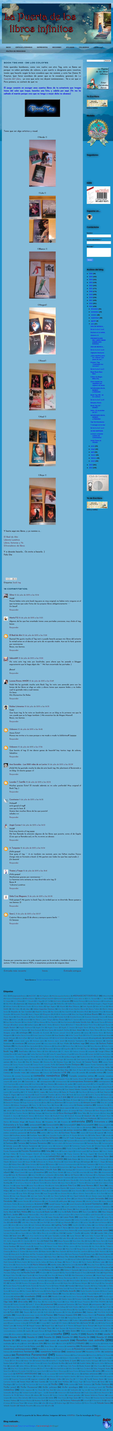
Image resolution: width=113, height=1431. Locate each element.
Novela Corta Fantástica (75, 1296)
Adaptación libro (34, 1004)
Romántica (86, 1346)
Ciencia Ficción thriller (101, 1067)
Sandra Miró (22, 1363)
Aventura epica (38, 1041)
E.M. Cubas (16, 1108)
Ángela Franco (53, 1027)
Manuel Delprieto (99, 1243)
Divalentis (7, 1105)
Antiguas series (9, 1033)
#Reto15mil (107, 996)
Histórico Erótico (36, 1167)
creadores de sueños (65, 1084)
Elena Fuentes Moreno (20, 1113)
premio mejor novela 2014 (34, 1315)
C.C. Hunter (65, 1051)
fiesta (57, 1151)
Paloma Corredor (19, 1304)
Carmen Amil (92, 1054)
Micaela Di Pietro (81, 1273)
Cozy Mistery (49, 1084)
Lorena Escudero (20, 1230)
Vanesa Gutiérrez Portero (94, 1395)
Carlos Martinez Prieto (38, 1054)
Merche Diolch (29, 1273)
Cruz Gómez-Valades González (76, 1089)
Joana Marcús (60, 1188)
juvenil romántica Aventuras (75, 1207)
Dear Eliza (96, 1097)
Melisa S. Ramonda (71, 1270)
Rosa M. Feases (105, 1355)
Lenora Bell (54, 1222)
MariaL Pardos (99, 1257)
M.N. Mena (37, 1241)
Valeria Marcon (24, 1395)
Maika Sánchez (32, 1243)
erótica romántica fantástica (99, 1130)
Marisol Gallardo (76, 1259)
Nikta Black (51, 1288)
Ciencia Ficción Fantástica (94, 1065)
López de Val (100, 1228)
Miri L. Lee (79, 1278)
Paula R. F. (85, 1307)
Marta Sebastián (40, 1265)
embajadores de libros (11, 1118)
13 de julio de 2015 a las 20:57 (28, 914)
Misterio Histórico (37, 1281)
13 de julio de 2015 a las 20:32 (40, 896)
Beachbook (58, 1046)
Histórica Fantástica (87, 1164)
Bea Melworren (46, 1046)
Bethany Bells (38, 1049)
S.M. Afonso (16, 1361)
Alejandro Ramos (41, 1012)
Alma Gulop (106, 1014)
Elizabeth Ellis (89, 1116)
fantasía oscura (12, 1146)
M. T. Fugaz (107, 1238)
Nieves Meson (39, 1288)
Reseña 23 (67, 1337)
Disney (52, 1102)
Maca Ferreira (63, 1241)
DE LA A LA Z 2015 (36, 1097)
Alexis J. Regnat (34, 1014)
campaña (91, 1051)
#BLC (5, 996)
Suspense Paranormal (20, 1379)
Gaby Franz (41, 1156)
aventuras (19, 1043)
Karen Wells (46, 1209)
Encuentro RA (51, 1122)
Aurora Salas (72, 1038)
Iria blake (60, 1175)
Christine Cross (62, 1062)
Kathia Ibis (107, 1209)
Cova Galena (36, 1084)
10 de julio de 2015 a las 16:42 (30, 729)
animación (7, 1030)
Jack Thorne (40, 1183)
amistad (26, 1019)
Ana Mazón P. (29, 1022)
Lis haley (88, 1225)
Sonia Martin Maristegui (57, 1371)
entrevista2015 (36, 1125)
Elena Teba (82, 1113)
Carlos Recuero (79, 1054)
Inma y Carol (71, 1172)
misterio (7, 1281)
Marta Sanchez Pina (23, 1265)
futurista (101, 1154)
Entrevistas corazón (29, 1127)
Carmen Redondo (55, 1057)
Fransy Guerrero (73, 1154)
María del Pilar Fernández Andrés (37, 1254)
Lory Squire (22, 1233)
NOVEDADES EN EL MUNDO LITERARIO (98, 390)
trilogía (16, 1393)
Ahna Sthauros (73, 1006)
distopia (60, 1103)
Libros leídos (23, 1225)
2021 (91, 288)
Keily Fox (61, 1212)
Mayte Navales (80, 1267)
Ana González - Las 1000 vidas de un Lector (28, 764)
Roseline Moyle (25, 1358)
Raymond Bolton (75, 1328)
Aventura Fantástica (76, 1041)
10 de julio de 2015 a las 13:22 (31, 658)
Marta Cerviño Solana (38, 1262)
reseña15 (53, 1341)
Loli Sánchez (87, 1228)
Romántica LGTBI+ (93, 1352)
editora (9, 1110)
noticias (16, 1296)
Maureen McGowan (38, 1267)
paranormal (48, 1304)
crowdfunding (57, 1089)
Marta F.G (13, 618)
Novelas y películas (42, 1299)
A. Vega (39, 1001)
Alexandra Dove (97, 1012)
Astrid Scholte (60, 1038)
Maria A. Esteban (19, 1251)
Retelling (18, 1343)
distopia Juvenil (89, 1103)
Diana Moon (96, 1100)
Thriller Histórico (102, 1384)
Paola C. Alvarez (34, 1304)
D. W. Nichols (28, 1092)
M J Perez (96, 1238)
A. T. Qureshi (29, 1001)
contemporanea (46, 1082)
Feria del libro (18, 1149)
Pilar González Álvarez (64, 1310)
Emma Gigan (52, 1118)
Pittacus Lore (102, 1310)
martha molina (56, 1265)
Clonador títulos (20, 1073)
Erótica (100, 1127)
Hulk (98, 1167)
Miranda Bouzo (16, 1278)
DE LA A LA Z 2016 (58, 1097)
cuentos (6, 1092)
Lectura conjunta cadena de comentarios (97, 435)
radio (96, 1323)
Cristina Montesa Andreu (55, 1087)
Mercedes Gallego (103, 1270)
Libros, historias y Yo (13, 543)
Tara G (51, 1382)
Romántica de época (45, 1349)
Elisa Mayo (107, 1113)
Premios (49, 1315)
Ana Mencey (40, 1022)
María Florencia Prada (75, 1254)
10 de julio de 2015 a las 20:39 (60, 764)
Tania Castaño (39, 1382)
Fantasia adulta (57, 1143)
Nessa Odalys (98, 1286)
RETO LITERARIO (77, 1344)
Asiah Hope (34, 1038)
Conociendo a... (30, 1082)
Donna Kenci (46, 1105)
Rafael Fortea (106, 1323)
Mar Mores (96, 1246)
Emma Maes (75, 1118)
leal (54, 1220)
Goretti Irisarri (17, 1162)
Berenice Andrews (24, 1049)
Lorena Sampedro (84, 1230)
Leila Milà (13, 1222)
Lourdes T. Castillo (17, 782)
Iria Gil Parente (73, 1175)
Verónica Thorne (54, 1400)
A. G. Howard (92, 998)
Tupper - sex (41, 1393)
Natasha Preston (45, 1286)
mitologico (51, 1281)
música (41, 1283)
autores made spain (21, 1041)
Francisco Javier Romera (53, 1154)
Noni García (53, 1294)
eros (81, 1127)
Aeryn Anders (39, 1006)
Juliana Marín (106, 1201)
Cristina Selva (11, 1089)
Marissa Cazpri (91, 1259)
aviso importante (50, 1043)
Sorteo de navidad (48, 1374)
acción (67, 1001)
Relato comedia (86, 1331)
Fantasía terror (46, 1146)
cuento (94, 1089)
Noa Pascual (102, 1288)
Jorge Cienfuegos (10, 1193)
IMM (96, 1170)
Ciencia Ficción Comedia (21, 1064)
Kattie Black (8, 1212)
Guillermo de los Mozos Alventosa (48, 1162)
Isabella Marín (33, 1180)
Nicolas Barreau (11, 1288)
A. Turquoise (14, 848)
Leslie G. (77, 1222)
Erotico (33, 1133)
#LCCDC (32, 996)
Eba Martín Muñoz (41, 1108)
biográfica (67, 1049)
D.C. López (40, 1092)
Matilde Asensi (23, 1267)
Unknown (13, 729)
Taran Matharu (63, 1382)
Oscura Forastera (83, 1302)
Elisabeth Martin (43, 1116)
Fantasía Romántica (38, 1143)
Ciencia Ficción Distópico (69, 1065)
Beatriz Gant (82, 1046)
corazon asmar (23, 1084)
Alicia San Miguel (78, 1014)
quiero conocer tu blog (18, 1323)
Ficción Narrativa (105, 1148)
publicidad (86, 1320)
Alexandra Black (82, 1012)
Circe (23, 1070)
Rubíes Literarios (16, 707)
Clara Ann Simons (50, 1070)
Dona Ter (35, 1105)
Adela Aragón (49, 1004)
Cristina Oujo (72, 1087)
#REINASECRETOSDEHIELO (85, 996)
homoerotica (64, 1167)
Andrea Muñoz (47, 1025)
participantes (97, 1304)
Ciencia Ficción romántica (55, 1067)
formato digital (67, 1151)
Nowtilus (55, 1299)
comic (35, 1079)
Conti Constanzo (10, 1084)
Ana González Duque (89, 1019)
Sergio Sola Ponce (69, 1366)
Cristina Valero (25, 1089)
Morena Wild (14, 1283)
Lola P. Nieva (62, 1228)
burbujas (55, 1051)
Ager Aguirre (51, 1006)
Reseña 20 (15, 1337)
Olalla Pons (94, 1299)
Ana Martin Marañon (13, 1022)
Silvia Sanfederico (59, 1368)
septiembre (95, 318)
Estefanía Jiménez (19, 1135)
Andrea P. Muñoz (74, 1025)
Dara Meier (62, 1095)
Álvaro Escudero (22, 1017)
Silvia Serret (73, 1368)
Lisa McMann (100, 1225)
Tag (88, 1379)
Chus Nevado (77, 1062)
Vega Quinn (73, 1398)
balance (92, 1043)
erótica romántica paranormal (15, 1133)
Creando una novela (83, 1084)
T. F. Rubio (80, 1379)
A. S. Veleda (18, 1001)
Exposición (70, 1141)
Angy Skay (95, 1027)
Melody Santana (88, 1270)
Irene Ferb (35, 1175)
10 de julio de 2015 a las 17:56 (30, 747)
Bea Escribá (19, 1046)
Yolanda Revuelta (26, 1406)
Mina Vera (51, 1275)
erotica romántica (74, 1130)
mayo (93, 449)
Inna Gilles (94, 1172)
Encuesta (64, 1122)
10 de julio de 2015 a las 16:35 (37, 707)
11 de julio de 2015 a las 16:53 (33, 825)
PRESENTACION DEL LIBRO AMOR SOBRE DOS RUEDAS (98, 341)
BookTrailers (23, 1051)
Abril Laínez (57, 1001)
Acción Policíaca (79, 1001)
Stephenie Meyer (25, 1376)
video (44, 1403)
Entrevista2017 (69, 1125)
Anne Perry (107, 1030)
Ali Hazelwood (64, 1014)
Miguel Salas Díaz (12, 1275)
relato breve (70, 1331)
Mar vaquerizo (28, 1249)
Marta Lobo (100, 1262)
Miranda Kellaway (31, 1278)
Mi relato (43, 1273)
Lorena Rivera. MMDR (19, 681)
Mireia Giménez (47, 1278)
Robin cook (35, 1346)
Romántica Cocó (105, 1346)
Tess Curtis (19, 1384)
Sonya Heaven (86, 1371)
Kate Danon (67, 1209)
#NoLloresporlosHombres (61, 996)
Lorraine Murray (9, 1233)
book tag (17, 583)
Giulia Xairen (72, 1159)
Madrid (89, 1241)
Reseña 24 (84, 1337)
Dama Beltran (54, 1092)
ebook (54, 1108)
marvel (81, 1265)
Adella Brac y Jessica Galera (78, 1004)
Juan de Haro (66, 1199)
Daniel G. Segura (10, 1095)
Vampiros (46, 1395)
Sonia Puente (73, 1371)
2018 (91, 297)
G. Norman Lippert (27, 1156)
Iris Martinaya (88, 1175)
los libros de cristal (46, 1233)
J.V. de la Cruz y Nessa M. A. (23, 1183)
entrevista (78, 1121)
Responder (13, 610)
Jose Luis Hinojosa (19, 1196)
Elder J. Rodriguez (85, 1110)
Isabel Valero (8, 1180)
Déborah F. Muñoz (11, 1100)
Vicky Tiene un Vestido (96, 441)
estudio (108, 1135)
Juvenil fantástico (94, 1204)
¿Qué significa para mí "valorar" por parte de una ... (98, 357)
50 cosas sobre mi (78, 998)
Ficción (36, 1148)
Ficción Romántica (30, 1151)
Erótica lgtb (19, 1130)
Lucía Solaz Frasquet (93, 1236)
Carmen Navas (30, 1057)
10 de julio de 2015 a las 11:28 (35, 635)
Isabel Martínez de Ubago (83, 1177)
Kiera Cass (87, 1212)
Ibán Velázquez (15, 1170)
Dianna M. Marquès (13, 1102)
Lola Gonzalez (48, 1228)
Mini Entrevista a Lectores (82, 1275)
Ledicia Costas (80, 1220)
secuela (13, 1366)
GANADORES (54, 1157)
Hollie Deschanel (51, 1167)
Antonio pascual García (62, 1033)
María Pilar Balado (67, 1257)
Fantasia (9, 1143)
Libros (13, 1225)
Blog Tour (86, 1049)
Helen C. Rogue (99, 1162)
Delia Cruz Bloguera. (18, 896)
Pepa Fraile (107, 1307)
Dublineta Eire (102, 1105)
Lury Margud (18, 1238)
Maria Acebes (33, 1251)
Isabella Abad (21, 1180)
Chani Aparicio (82, 1059)
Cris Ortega (97, 1084)
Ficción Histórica (87, 1149)
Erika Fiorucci (72, 1127)
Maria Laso (90, 1254)
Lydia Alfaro (66, 1238)
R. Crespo (42, 1323)
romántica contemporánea (17, 1349)
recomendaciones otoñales (13, 1331)
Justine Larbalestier (27, 1204)
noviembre (95, 312)
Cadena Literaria (79, 1051)
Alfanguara (46, 1014)
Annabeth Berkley (62, 1030)
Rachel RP (87, 1323)
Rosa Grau (93, 1355)
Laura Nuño (68, 1217)
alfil (54, 1014)
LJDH (26, 1228)
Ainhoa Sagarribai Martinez (43, 1009)
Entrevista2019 (104, 1125)
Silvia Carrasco (31, 1368)
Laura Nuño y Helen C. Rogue (90, 1217)
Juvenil (40, 1204)
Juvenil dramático (75, 1204)
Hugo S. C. (90, 1167)
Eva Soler (23, 1141)
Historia (42, 1164)
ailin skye (26, 1009)
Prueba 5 (76, 1320)
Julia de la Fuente (92, 1201)
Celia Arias (48, 1059)
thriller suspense (26, 1390)
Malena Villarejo (64, 1243)
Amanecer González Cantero (95, 1017)
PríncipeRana (72, 1318)
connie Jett (17, 1082)
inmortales (83, 1172)
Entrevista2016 (52, 1125)
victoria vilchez (32, 1403)
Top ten (84, 1390)
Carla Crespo (22, 1054)
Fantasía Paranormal (29, 1146)
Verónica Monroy (26, 1400)
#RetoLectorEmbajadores (13, 998)
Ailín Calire (16, 1009)
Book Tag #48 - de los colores (97, 396)
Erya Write (54, 1133)
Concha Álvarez (78, 1079)
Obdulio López (66, 1299)
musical (49, 1283)
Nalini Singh (95, 1283)
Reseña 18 (92, 1334)
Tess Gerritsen (31, 1384)
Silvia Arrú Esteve (17, 1368)
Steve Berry (40, 1376)
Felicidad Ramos (100, 1146)
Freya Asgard (88, 1154)
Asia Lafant (23, 1038)
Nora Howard (89, 1294)
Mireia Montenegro (66, 1278)
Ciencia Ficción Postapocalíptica (29, 1067)
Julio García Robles (10, 1204)
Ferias (29, 1149)
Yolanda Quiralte (10, 1406)
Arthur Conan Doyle (76, 1035)
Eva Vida (33, 1141)
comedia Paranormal (22, 1076)
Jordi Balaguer (90, 1191)
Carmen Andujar (105, 1054)
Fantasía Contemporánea (75, 1143)
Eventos (60, 1141)
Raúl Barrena (61, 1328)
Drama (56, 1105)
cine (6, 1070)
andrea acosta (18, 1025)
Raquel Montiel (31, 1328)
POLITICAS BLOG (104, 1312)
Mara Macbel (44, 1249)
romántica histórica (50, 1352)
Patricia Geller (31, 1307)
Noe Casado (26, 1291)
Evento (51, 1141)
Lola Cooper (35, 1228)
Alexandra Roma (19, 1014)
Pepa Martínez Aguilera (27, 1310)
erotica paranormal (35, 1130)
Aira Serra (62, 1009)
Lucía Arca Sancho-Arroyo (34, 1236)
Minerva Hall (63, 1275)
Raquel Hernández (104, 1326)
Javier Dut (9, 1185)
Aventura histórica (95, 1041)
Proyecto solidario (22, 1320)
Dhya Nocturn (57, 1100)
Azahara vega (79, 1043)
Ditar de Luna (106, 1102)
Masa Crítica (10, 1267)
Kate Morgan (81, 1209)
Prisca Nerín (84, 1318)
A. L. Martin (104, 998)
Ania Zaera (106, 1027)
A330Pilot (71, 1415)
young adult (40, 1406)
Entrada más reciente (15, 971)
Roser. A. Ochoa (39, 1358)
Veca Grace (62, 1398)
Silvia (11, 595)
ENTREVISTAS (42, 47)
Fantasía (21, 1143)
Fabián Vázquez (96, 1141)
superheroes (51, 1376)
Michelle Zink (95, 1273)
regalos (28, 1331)
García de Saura (71, 1156)
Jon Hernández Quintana (58, 1191)
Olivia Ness (37, 1302)
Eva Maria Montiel (92, 1138)
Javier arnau (91, 1183)
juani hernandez (97, 1199)
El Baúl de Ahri (11, 537)
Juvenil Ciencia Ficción (57, 1204)
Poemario (58, 1312)
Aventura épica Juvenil (56, 1041)
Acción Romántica (94, 1001)
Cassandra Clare (10, 1059)
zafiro (49, 1406)
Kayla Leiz (49, 1212)
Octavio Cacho (80, 1299)
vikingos (51, 1403)
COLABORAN (84, 47)
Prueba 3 (55, 1320)
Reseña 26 (9, 1340)
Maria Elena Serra (58, 1254)
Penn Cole (95, 1307)
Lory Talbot (32, 1233)
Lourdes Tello (89, 1233)
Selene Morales (38, 1366)
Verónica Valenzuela (71, 1401)
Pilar (40, 1310)
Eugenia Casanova (10, 1138)
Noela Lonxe (39, 1291)
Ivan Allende (58, 1180)
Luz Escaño (32, 1238)
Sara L (12, 914)
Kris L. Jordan (12, 1215)
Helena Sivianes (30, 1164)
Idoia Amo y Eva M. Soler (46, 1170)
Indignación (107, 1170)
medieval (107, 1267)
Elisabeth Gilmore (27, 1116)
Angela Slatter (83, 1027)
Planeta (26, 1312)
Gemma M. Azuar (29, 1159)
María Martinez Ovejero (34, 1257)
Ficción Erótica (72, 1148)
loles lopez (75, 1228)
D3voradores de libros (14, 546)
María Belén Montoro (98, 1251)
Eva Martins (106, 1138)
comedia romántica (47, 1075)
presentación (44, 1318)
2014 (91, 465)
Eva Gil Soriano (52, 1138)
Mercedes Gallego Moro (12, 1273)
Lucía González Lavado (57, 1236)
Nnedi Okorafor (75, 1288)
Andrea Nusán (60, 1025)
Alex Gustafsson (68, 1012)
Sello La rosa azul (53, 1366)
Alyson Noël (35, 1017)
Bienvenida (49, 1049)
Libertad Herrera (101, 1222)
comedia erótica (96, 1073)
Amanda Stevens (76, 1017)
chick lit (103, 1059)
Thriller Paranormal (28, 1387)
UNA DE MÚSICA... (97, 326)
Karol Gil (56, 1209)
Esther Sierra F (96, 1135)
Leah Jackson (45, 1220)
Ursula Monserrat (103, 1393)
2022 (91, 285)
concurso (107, 1079)
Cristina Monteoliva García (33, 1087)
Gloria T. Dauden (100, 1159)
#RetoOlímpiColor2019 (46, 998)
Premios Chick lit (88, 1315)
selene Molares (24, 1366)
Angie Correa (15, 825)
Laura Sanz (17, 1220)
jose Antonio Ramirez (83, 1193)
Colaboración (34, 1073)
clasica (101, 1070)
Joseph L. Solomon (24, 1198)
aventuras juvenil (34, 1043)
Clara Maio (64, 1070)
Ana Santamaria (67, 1022)
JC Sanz (100, 1186)
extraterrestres (82, 1141)
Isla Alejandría (46, 1180)
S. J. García (105, 1358)
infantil (7, 1172)
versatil (86, 1400)
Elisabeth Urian (58, 1116)
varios (50, 1398)
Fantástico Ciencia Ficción (81, 1146)
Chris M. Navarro (32, 1062)
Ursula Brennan (75, 1393)
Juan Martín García (81, 1198)
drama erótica (68, 1105)
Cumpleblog (16, 1092)
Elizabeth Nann (105, 1116)
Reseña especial (27, 1341)
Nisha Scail (63, 1288)
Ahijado (62, 1006)
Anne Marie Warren (93, 1030)
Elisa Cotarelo (95, 1113)
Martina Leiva (70, 1265)
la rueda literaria (94, 1214)
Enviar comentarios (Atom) (48, 980)
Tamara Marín (25, 1382)
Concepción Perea (63, 1079)
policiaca (78, 1312)
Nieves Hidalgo (25, 1288)
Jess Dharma (17, 1188)
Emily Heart (40, 1118)
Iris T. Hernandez (20, 1177)
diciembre (94, 309)
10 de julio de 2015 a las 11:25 (31, 618)
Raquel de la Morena (65, 1326)
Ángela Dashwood (26, 1027)
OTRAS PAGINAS (99, 1302)
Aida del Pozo (100, 1006)
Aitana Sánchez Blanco (77, 1009)
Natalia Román (30, 1286)
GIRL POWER (57, 1159)
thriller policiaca (49, 1387)
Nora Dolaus (76, 1294)
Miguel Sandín (27, 1275)
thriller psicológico (70, 1387)
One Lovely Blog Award (53, 1302)
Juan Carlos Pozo (52, 1198)
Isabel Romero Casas (103, 1177)
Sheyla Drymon (84, 1366)
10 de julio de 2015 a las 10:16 (27, 595)
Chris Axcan (17, 1062)
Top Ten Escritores (97, 422)
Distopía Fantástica (73, 1102)
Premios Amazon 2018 (67, 1315)
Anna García (48, 1030)
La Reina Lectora (79, 1214)
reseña (57, 1334)
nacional (58, 1283)
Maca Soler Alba (78, 1241)
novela (45, 1296)
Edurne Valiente (34, 1111)
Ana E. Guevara (73, 1019)
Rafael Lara (8, 1326)
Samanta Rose (40, 1361)
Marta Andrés (22, 1262)
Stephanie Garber (10, 1376)
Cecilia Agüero (24, 1059)
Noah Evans (15, 1291)
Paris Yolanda (83, 1304)
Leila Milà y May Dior (29, 1222)
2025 (91, 276)
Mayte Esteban (64, 1267)
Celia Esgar (59, 1059)
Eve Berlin (42, 1141)
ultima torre (62, 1393)
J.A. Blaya (104, 1180)
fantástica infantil (62, 1146)
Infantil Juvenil (19, 1172)
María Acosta (46, 1251)
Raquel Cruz (49, 1326)
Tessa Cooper (43, 1384)
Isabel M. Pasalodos (63, 1177)
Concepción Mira (47, 1079)
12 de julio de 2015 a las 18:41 (35, 871)
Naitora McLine (81, 1283)
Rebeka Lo (106, 1328)
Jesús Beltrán (32, 1188)
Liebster (47, 1225)
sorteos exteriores (90, 1374)
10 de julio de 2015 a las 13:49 (41, 681)
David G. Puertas (94, 1095)
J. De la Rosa (83, 1180)
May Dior (51, 1267)
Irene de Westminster (19, 1175)
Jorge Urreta (35, 1193)
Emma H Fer (63, 1118)
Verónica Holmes (10, 1401)
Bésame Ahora (96, 403)
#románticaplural (62, 998)
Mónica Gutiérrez (89, 1281)
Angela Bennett (10, 1027)
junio (93, 446)
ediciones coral (93, 1108)
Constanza (14, 800)
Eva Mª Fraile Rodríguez (72, 1138)
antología (23, 1033)
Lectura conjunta (64, 1220)
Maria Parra (51, 1257)
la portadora (65, 1214)
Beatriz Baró (70, 1046)
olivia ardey (23, 1302)
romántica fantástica (23, 1352)
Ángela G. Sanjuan (68, 1027)
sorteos (77, 1374)
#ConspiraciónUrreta (18, 996)
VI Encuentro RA (98, 1400)
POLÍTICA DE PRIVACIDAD (16, 51)
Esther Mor (84, 1135)
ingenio (30, 1172)
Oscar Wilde (69, 1302)
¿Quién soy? (98, 47)
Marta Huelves (87, 1262)
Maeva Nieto (100, 1241)
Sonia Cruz (7, 1371)
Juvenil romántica (54, 1207)
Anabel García (99, 1022)
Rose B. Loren (9, 1358)
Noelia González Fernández (90, 1291)
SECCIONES (56, 47)
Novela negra (93, 1296)
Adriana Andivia (11, 1006)
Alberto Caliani (93, 1009)
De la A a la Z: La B (97, 400)
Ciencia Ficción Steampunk (80, 1067)
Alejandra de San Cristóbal (21, 1012)
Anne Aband (77, 1030)
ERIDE (61, 1127)
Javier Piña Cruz (70, 1186)
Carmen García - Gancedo (13, 1057)
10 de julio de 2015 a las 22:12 (38, 782)
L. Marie (41, 1214)
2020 (91, 291)
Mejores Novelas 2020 (33, 1270)
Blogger (97, 1415)
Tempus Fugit (78, 1382)
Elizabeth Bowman (74, 1116)
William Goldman (75, 1403)
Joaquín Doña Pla (96, 1188)
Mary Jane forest (93, 1265)
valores (36, 1395)
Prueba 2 (45, 1320)
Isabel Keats (48, 1178)
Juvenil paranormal (34, 1207)
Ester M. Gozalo (71, 1135)
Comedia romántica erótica (81, 1076)
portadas (7, 1315)
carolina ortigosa (70, 1057)
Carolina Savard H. (86, 1057)
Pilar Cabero (48, 1310)
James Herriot (65, 1183)
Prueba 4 (65, 1320)
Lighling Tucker (61, 1225)
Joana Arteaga (46, 1188)
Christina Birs (48, 1062)
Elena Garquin (36, 1113)
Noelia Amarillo (69, 1291)
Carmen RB (42, 1057)
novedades (29, 1296)
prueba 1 (36, 1320)
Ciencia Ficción (91, 1062)
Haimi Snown (68, 1162)
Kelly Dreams (72, 1212)
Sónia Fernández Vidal (22, 1371)
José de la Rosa (99, 1193)
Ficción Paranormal (11, 1151)
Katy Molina (22, 1212)
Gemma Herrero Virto (11, 1159)
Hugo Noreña (77, 1167)
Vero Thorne (85, 1398)
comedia (82, 1073)
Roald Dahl (23, 1346)
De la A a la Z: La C (97, 369)
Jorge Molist (23, 1193)
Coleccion (46, 1072)
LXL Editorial (55, 1238)
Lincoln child (77, 1225)
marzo (93, 455)
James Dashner (52, 1183)
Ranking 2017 (21, 1326)
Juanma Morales (23, 1201)
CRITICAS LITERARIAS (23, 47)
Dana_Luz (93, 1092)
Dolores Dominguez (20, 1105)
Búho (47, 1051)
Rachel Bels (75, 1323)
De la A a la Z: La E (97, 329)
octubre (94, 315)
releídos (47, 1334)
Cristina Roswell (107, 1087)
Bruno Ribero (37, 1051)
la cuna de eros (52, 1214)
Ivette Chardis (71, 1180)
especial (100, 1133)
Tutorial (51, 1393)
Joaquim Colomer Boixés (78, 1188)
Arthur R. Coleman (92, 1035)
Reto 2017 (51, 1344)
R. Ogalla (52, 1323)
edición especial (80, 1108)
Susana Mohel (99, 1376)
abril (92, 452)
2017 (91, 300)
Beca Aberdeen (95, 1046)
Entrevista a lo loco (14, 1125)
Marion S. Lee (63, 1259)
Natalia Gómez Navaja (14, 1286)
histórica (51, 1164)
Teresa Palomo (91, 1382)
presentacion (29, 1318)
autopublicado (96, 1038)
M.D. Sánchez (25, 1241)
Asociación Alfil (46, 1038)
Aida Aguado (88, 1006)
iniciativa (40, 1172)
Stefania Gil (106, 1374)
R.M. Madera (63, 1323)
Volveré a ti (95, 335)
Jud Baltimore (37, 1201)
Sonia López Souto (39, 1371)
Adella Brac (61, 1004)
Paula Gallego (61, 1307)
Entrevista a (100, 1122)
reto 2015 (27, 1344)
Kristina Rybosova (29, 1214)
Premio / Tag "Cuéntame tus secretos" (97, 364)
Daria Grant (80, 1095)
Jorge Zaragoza (49, 1193)
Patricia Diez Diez (16, 1307)
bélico (13, 1049)
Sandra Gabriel (9, 1363)
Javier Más (44, 1185)
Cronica (45, 1089)
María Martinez (104, 1254)
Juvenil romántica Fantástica (99, 1207)
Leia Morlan (92, 1220)
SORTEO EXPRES (64, 1374)
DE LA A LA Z (20, 1097)
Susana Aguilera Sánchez (67, 1376)
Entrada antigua (72, 971)
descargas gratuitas (31, 1100)
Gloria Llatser (86, 1159)
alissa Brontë (92, 1014)
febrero (93, 458)
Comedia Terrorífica (23, 1079)
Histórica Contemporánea (67, 1164)
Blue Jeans (106, 1049)
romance (61, 1346)
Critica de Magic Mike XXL (96, 378)
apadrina (77, 1033)
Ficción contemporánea (52, 1149)
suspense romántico (38, 1379)
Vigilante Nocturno (97, 353)
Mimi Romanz (40, 1275)
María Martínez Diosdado (13, 1257)
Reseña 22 (49, 1337)
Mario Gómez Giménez (47, 1259)
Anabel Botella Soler (83, 1022)
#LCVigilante (44, 996)
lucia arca (17, 1236)
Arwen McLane (9, 1038)
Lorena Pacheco (50, 1230)
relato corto (99, 1331)
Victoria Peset (18, 1403)
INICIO (8, 47)
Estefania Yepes (36, 1135)
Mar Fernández (83, 1246)
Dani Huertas (105, 1092)
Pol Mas (68, 1312)
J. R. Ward (94, 1180)
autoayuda (84, 1038)
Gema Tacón (103, 1157)
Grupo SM (29, 1162)
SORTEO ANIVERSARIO (26, 1374)
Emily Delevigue (27, 1118)
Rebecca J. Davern (92, 1328)
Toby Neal (49, 1390)
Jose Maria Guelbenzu (59, 1196)
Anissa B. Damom (20, 1030)
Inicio (45, 971)
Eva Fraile (23, 1138)
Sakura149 (13, 658)
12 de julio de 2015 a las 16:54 (33, 848)
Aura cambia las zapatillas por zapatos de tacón (98, 383)
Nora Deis (65, 1294)
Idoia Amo (28, 1170)
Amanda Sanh (62, 1017)
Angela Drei (40, 1027)
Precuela (19, 1315)
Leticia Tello (87, 1222)
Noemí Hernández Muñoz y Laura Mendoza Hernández (25, 1294)
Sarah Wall (72, 1363)
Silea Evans (98, 1366)
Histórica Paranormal (19, 1167)
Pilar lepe (78, 1310)
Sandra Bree (106, 1361)
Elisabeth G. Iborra (11, 1116)
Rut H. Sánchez (82, 1358)
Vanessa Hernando (38, 1398)
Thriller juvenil (10, 1387)
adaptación (20, 1004)
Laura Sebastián (31, 1220)
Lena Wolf (43, 1222)
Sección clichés (99, 1363)
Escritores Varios (68, 1133)
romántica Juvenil (73, 1352)
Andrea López (32, 1025)
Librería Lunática (12, 540)
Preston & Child (58, 1318)
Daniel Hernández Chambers (45, 1095)
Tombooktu (74, 1390)
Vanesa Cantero (58, 1395)
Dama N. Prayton (68, 1092)
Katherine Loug (94, 1209)
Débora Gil (107, 1097)
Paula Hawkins (73, 1307)
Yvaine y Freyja (15, 871)
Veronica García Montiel (102, 1398)
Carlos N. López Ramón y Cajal (60, 1054)
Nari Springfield (107, 1283)
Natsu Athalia (59, 1286)
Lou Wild (59, 1233)
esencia (83, 1133)
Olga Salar (8, 1302)
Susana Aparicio (85, 1376)
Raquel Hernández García (13, 1328)
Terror (102, 1382)
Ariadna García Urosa (22, 1035)
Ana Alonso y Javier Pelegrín (42, 1019)
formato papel (81, 1151)
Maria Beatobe (60, 1251)
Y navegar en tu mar (98, 425)
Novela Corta (57, 1296)
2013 (91, 468)
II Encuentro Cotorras (83, 1170)
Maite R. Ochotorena (47, 1243)
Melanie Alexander (52, 1270)
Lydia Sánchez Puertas (82, 1238)
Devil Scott (45, 1100)
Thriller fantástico (84, 1384)
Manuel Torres (39, 1246)
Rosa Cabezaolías (79, 1355)
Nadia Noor (67, 1283)
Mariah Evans (84, 1257)
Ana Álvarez (60, 1020)
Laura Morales (53, 1217)
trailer (104, 1390)
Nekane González (84, 1286)
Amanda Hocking (48, 1017)
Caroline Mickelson (103, 1057)
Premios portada (15, 1318)
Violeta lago (61, 1403)
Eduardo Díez (20, 1110)
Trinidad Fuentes (28, 1393)
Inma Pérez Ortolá (55, 1172)
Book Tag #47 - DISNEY (96, 406)
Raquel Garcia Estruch (85, 1326)
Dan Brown (83, 1092)
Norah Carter (101, 1294)
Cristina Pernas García (89, 1087)
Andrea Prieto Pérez (90, 1025)
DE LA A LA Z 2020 (80, 1097)
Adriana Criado (25, 1006)
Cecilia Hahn (36, 1059)
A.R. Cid (47, 1001)
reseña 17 (75, 1334)
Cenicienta (70, 1059)
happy (78, 1162)
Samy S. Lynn (70, 1361)
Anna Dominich (36, 1030)
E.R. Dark (26, 1108)
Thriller (54, 1384)
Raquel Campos (35, 1326)
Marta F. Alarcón (72, 1262)
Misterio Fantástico (21, 1281)
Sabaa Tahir (28, 1361)
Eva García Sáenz (36, 1138)
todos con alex (61, 1390)
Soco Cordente (85, 1368)
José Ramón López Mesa (97, 1196)
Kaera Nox (33, 1209)
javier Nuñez (55, 1185)
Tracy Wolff (94, 1390)
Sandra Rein (47, 1363)
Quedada (99, 1320)
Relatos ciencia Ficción (34, 1334)
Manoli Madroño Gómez (81, 1243)
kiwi (96, 1212)
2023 (91, 282)
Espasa (91, 1133)
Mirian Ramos (105, 1278)
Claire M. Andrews (34, 1070)
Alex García (55, 1012)
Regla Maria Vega (54, 1331)
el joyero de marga (69, 1110)
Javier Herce (33, 1185)
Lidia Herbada (36, 1225)
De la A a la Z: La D (97, 350)
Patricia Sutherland (46, 1307)
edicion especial (65, 1108)
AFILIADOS (70, 47)
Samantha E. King (55, 1361)
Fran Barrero (94, 1151)
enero (93, 461)
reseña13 (40, 1341)
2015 (91, 306)
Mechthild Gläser (95, 1267)
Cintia (16, 1070)
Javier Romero (87, 1186)
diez (45, 1102)
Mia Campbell (54, 1273)
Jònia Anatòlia (77, 1191)
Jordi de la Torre (105, 1191)
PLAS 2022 (48, 1312)
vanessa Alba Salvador (20, 1398)
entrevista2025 (10, 1127)
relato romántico (17, 1334)
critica (36, 1089)
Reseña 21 (32, 1337)
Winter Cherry (89, 1403)
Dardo (71, 1095)
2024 (91, 279)
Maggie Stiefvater (17, 1243)
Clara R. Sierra (78, 1070)
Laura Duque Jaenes (19, 1217)
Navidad (71, 1286)
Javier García (21, 1186)
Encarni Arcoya (35, 1122)
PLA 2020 (14, 1312)
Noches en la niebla (98, 332)
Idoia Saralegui (67, 1170)
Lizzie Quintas (16, 1228)
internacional (106, 1172)
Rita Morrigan (11, 1346)
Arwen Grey (105, 1035)
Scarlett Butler (85, 1363)
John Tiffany (42, 1191)
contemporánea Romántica (81, 1082)
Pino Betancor (90, 1310)
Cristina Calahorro (12, 1087)
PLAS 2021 (37, 1312)
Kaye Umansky (37, 1212)
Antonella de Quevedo (41, 1033)
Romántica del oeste (63, 1349)
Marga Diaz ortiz (83, 1249)
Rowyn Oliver (55, 1358)
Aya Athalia (64, 1043)
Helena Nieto (16, 1164)
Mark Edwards (9, 1262)
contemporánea (61, 1081)
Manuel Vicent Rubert (55, 1246)
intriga (6, 1175)
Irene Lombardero (47, 1175)
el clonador (50, 1110)
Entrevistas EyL (49, 1127)
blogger (96, 1049)
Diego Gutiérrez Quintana (31, 1102)
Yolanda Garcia (103, 1403)
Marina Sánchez (30, 1259)
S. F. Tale (94, 1358)
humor (105, 1167)
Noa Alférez (89, 1288)
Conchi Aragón (93, 1079)
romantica (71, 1346)
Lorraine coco (100, 1230)
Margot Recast (97, 1249)
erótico (43, 1133)
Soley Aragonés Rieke (101, 1369)
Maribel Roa (15, 1259)
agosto (93, 321)
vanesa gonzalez (74, 1395)
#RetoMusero (29, 998)
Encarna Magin (18, 1122)
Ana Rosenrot (53, 1022)
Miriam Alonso (91, 1278)
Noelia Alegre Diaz (53, 1291)
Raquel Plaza (46, 1328)
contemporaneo (104, 1082)
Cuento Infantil (105, 1089)
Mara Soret (70, 1249)
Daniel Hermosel (26, 1095)
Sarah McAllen (59, 1363)
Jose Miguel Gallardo (77, 1196)
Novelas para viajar (22, 1299)
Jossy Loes (38, 1199)
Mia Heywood (67, 1273)
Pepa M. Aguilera (10, 1310)
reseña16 (64, 1340)
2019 (91, 294)
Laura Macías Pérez (37, 1217)
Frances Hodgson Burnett (29, 1154)
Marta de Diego (55, 1262)
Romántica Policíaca (63, 1355)
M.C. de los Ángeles (11, 1241)
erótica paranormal (55, 1130)
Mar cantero (70, 1246)
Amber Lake (16, 1019)
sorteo (98, 1371)
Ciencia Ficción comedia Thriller (44, 1064)
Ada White (9, 1004)
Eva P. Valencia (10, 1141)
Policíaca (90, 1312)
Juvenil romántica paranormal (15, 1209)
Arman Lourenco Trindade (42, 1035)
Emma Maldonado (90, 1118)
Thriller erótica (69, 1384)
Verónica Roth (39, 1401)
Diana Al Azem (71, 1100)
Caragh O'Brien (104, 1051)
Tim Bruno (38, 1390)
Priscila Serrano (97, 1318)
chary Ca (93, 1059)
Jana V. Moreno (78, 1183)
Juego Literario (76, 1201)
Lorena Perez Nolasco (67, 1230)
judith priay (63, 1201)
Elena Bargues (100, 1110)
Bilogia (58, 1049)
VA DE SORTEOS (97, 431)
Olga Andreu (106, 1299)
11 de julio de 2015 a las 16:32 (31, 800)
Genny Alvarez (43, 1159)
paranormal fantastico (66, 1304)
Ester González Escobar (54, 1135)
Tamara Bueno (98, 1379)
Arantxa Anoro (97, 1033)
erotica (88, 1127)
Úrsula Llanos (89, 1393)
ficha (48, 1151)
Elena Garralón (50, 1113)
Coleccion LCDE (59, 1073)
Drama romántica (84, 1105)
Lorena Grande (36, 1230)
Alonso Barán (8, 1017)
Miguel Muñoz (108, 1273)
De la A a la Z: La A (97, 428)
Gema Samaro (86, 1157)
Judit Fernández (50, 1201)
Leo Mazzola (66, 1222)
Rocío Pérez (49, 1346)
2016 (91, 303)
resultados (7, 1344)
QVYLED (32, 1323)
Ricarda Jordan (95, 1343)
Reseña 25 (101, 1337)
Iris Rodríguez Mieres (103, 1175)
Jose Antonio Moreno (65, 1193)
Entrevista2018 (87, 1125)
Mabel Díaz (48, 1241)
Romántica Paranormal (31, 1354)
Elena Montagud (66, 1113)
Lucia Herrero (75, 1236)
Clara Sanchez (91, 1070)
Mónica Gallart (74, 1281)
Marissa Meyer (105, 1259)
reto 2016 (39, 1344)
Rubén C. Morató (69, 1358)
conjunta (7, 1081)
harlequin (86, 1162)
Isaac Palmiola (34, 1178)
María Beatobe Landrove (78, 1251)
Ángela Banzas (105, 1025)
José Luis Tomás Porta (39, 1196)
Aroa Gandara (59, 1035)
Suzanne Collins (55, 1379)
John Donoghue (29, 1191)
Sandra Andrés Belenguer (89, 1361)
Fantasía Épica (92, 1143)
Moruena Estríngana (29, 1283)
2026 (91, 273)
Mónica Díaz (61, 1281)
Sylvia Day (69, 1379)
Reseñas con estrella (90, 1340)
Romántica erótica (83, 1349)
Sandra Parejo (35, 1363)
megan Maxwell (12, 1270)
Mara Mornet (57, 1249)
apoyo (86, 1033)
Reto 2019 (62, 1343)
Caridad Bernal (9, 1054)
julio (92, 324)
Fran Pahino (10, 1154)
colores (73, 1072)
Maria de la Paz (16, 1254)
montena (101, 1281)
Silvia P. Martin (44, 1368)
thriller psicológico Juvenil (93, 1387)
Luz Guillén (43, 1238)
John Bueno (17, 1191)
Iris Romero (8, 1177)
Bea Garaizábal (32, 1046)
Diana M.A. (85, 1100)
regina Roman (39, 1331)
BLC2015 (77, 1049)
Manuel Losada (25, 1246)
